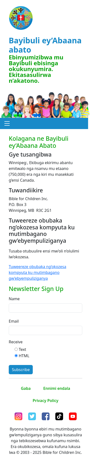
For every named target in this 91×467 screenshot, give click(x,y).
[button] (7, 123)
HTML (24, 355)
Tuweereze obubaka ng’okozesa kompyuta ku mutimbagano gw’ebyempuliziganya (37, 272)
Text (22, 349)
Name (14, 298)
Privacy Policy (45, 400)
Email (14, 321)
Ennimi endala (56, 388)
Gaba (26, 388)
